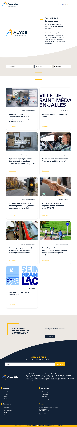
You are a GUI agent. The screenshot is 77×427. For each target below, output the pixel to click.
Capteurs (7, 399)
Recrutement (8, 410)
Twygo (6, 394)
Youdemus (60, 425)
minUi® (6, 392)
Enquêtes (45, 394)
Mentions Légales (31, 425)
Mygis (5, 396)
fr (65, 4)
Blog (5, 412)
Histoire (6, 407)
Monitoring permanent (49, 399)
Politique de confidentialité (46, 425)
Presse (6, 415)
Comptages (45, 392)
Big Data (44, 396)
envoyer (60, 364)
